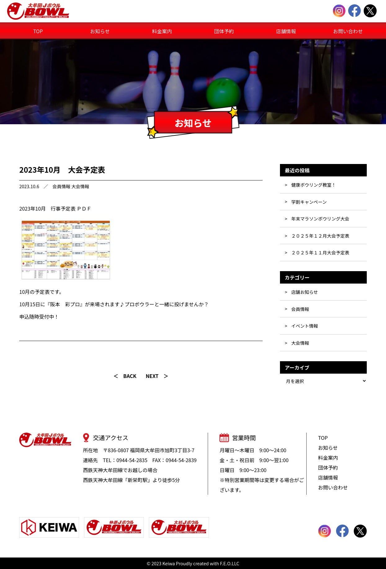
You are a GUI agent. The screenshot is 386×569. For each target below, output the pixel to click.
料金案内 (162, 31)
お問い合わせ (348, 31)
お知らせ (100, 31)
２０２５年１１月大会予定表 (320, 252)
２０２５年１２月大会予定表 (320, 235)
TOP (38, 31)
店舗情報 (286, 31)
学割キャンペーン (308, 201)
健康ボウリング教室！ (313, 184)
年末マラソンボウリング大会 (320, 218)
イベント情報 (304, 325)
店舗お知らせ (304, 292)
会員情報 (61, 186)
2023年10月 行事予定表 (47, 208)
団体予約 (224, 31)
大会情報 (80, 186)
